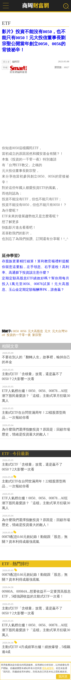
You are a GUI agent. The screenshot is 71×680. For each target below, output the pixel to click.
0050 (16, 331)
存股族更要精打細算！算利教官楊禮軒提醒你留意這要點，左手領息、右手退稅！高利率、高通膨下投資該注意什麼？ (35, 266)
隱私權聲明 (48, 668)
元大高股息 (35, 331)
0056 (23, 331)
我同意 (63, 676)
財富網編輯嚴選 (18, 69)
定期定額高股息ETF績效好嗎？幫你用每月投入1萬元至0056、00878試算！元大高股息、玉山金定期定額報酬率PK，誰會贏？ (35, 283)
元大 (47, 331)
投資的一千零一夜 (19, 334)
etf (3, 334)
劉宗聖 (36, 334)
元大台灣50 (59, 331)
